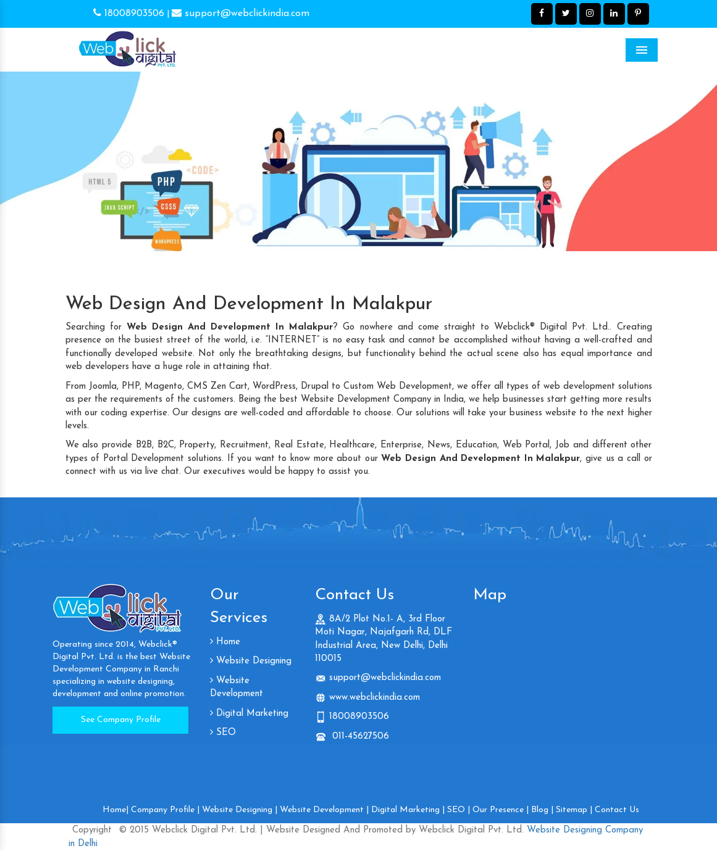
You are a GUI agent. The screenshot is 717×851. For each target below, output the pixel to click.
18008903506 (128, 14)
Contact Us (617, 810)
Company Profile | (165, 810)
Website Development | (324, 810)
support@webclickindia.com (240, 14)
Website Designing (250, 661)
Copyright (92, 830)
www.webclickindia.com (374, 697)
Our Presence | (500, 810)
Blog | (542, 810)
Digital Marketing (249, 713)
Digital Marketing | (408, 810)
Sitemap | (574, 810)
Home (225, 642)
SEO (223, 732)
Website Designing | (239, 810)
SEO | (458, 810)
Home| (115, 810)
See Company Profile (121, 719)
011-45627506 (359, 736)
